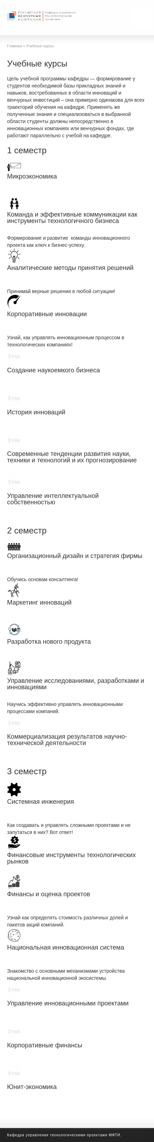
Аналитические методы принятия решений (70, 267)
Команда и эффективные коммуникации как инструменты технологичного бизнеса (72, 217)
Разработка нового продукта (49, 641)
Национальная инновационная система (65, 947)
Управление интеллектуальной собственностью (53, 499)
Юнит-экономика (32, 1086)
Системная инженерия (40, 801)
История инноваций (36, 412)
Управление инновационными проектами (68, 1003)
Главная (14, 46)
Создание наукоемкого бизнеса (53, 370)
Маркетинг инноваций (39, 602)
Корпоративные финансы (44, 1045)
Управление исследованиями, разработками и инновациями (75, 684)
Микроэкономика (32, 176)
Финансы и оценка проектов (48, 894)
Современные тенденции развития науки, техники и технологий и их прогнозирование (72, 457)
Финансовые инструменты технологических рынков (71, 858)
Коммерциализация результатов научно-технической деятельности (67, 740)
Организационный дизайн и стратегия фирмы (74, 555)
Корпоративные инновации (47, 314)
